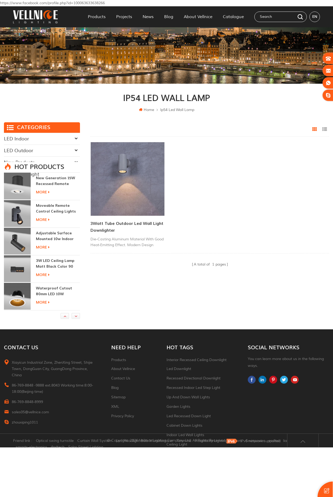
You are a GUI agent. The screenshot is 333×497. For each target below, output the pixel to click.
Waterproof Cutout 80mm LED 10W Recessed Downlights (55, 317)
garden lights (178, 432)
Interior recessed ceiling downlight (196, 386)
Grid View (315, 129)
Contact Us (120, 404)
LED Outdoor (18, 151)
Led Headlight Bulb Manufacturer (144, 490)
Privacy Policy (122, 442)
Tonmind (184, 490)
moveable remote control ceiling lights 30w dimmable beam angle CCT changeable (57, 234)
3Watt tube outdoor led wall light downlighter (126, 227)
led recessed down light (188, 442)
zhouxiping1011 (25, 448)
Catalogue (233, 16)
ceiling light (176, 470)
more (43, 218)
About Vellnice (198, 16)
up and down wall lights (188, 423)
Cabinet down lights (184, 451)
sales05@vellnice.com (30, 438)
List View (325, 129)
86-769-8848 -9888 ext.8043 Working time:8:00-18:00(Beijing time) (52, 414)
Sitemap (118, 423)
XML (115, 432)
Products (97, 16)
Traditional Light (21, 174)
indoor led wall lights (185, 461)
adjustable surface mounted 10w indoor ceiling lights (55, 262)
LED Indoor (16, 139)
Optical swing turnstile (55, 490)
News (148, 16)
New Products (19, 162)
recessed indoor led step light (193, 413)
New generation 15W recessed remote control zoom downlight (55, 207)
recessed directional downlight (193, 404)
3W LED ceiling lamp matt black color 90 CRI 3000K (55, 289)
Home (146, 110)
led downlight (178, 395)
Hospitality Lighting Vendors (218, 490)
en (314, 16)
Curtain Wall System (94, 490)
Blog (168, 16)
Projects (124, 16)
